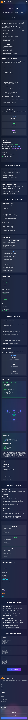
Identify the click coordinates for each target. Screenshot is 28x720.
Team (2, 688)
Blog (2, 684)
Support (2, 697)
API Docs (3, 694)
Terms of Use (3, 701)
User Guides (3, 696)
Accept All (14, 718)
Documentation (4, 689)
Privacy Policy (4, 699)
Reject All (14, 712)
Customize (14, 715)
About (2, 686)
